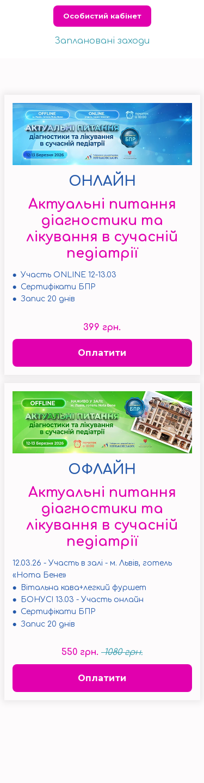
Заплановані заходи (102, 41)
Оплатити (102, 353)
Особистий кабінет (102, 16)
